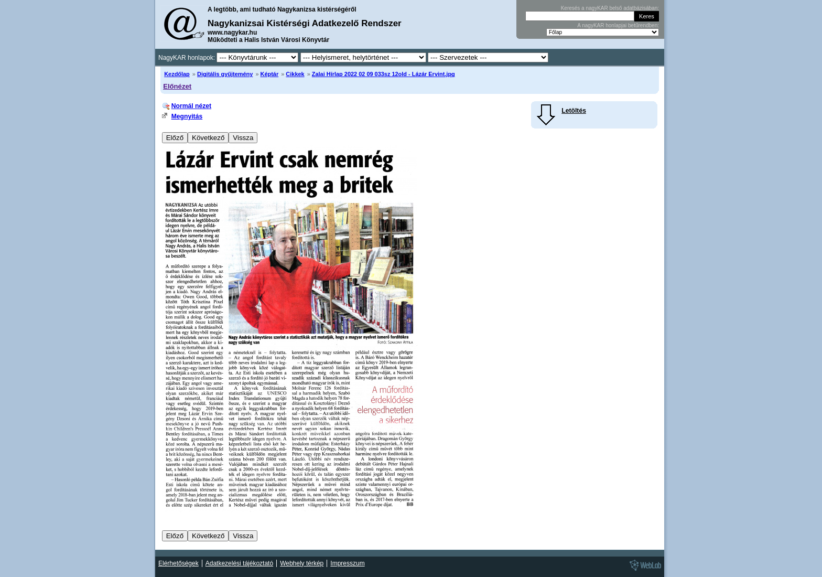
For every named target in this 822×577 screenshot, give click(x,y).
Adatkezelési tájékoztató (239, 563)
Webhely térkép (301, 563)
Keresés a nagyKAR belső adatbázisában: (610, 8)
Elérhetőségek (178, 563)
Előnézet (177, 86)
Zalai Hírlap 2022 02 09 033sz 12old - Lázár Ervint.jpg (383, 74)
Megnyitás (186, 116)
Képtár (270, 74)
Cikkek (295, 74)
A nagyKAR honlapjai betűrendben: (618, 25)
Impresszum (347, 563)
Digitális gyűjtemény (225, 74)
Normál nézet (191, 106)
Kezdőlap (177, 74)
